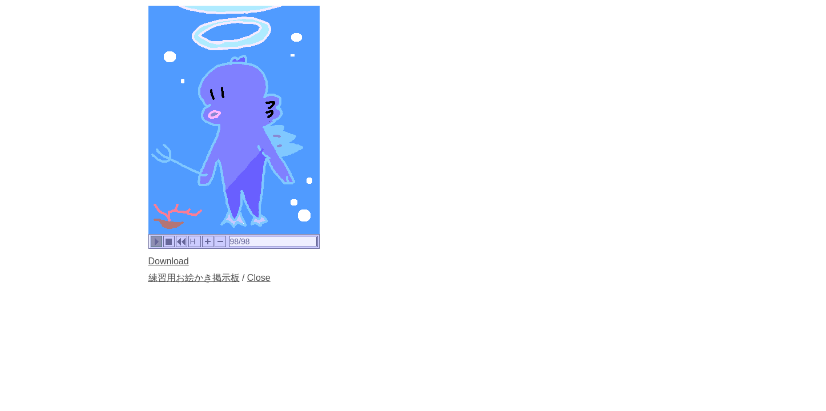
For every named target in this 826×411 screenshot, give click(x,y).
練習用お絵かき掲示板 (194, 278)
